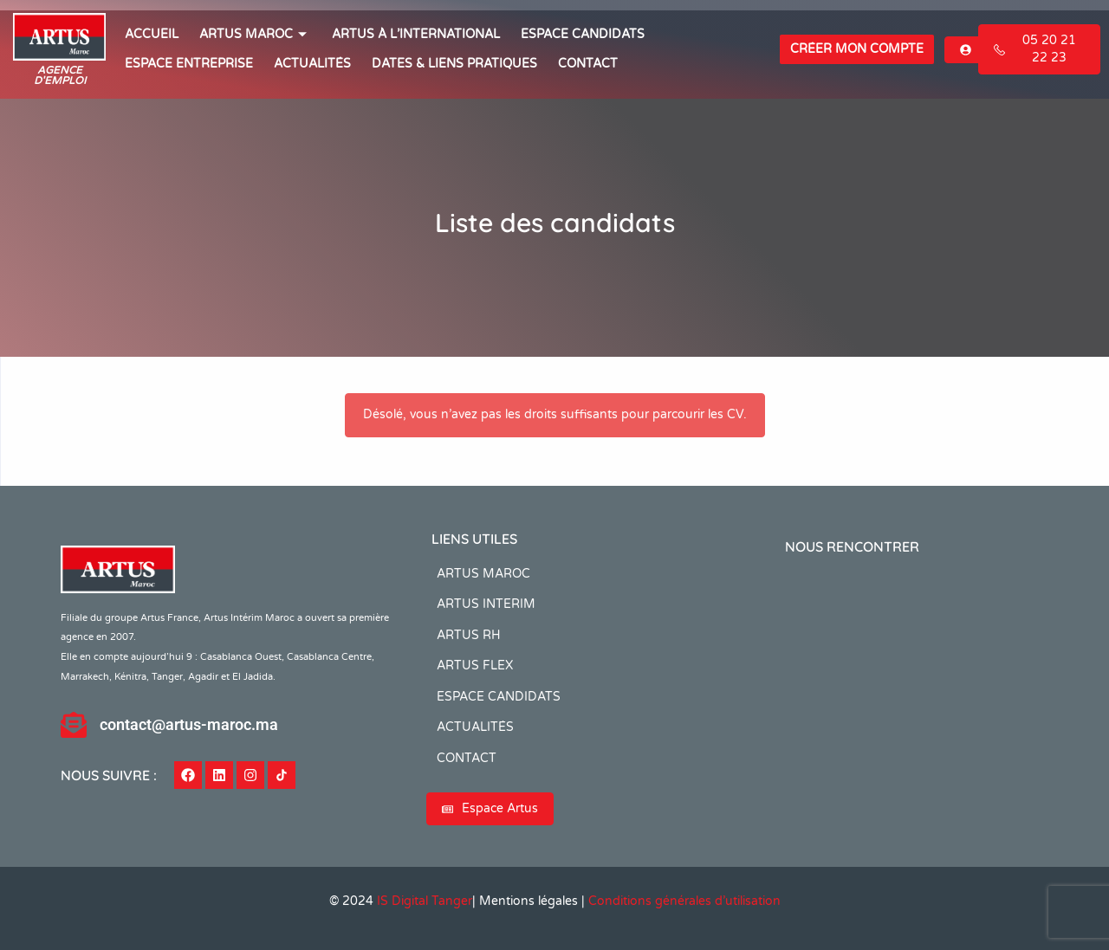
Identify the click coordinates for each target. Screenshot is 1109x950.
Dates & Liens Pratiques (454, 63)
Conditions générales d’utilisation (684, 901)
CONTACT (588, 63)
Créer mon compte (857, 49)
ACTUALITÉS (312, 63)
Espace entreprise (189, 63)
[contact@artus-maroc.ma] (74, 725)
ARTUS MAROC (255, 34)
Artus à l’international (416, 34)
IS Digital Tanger (424, 901)
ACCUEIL (151, 34)
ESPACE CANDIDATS (583, 34)
